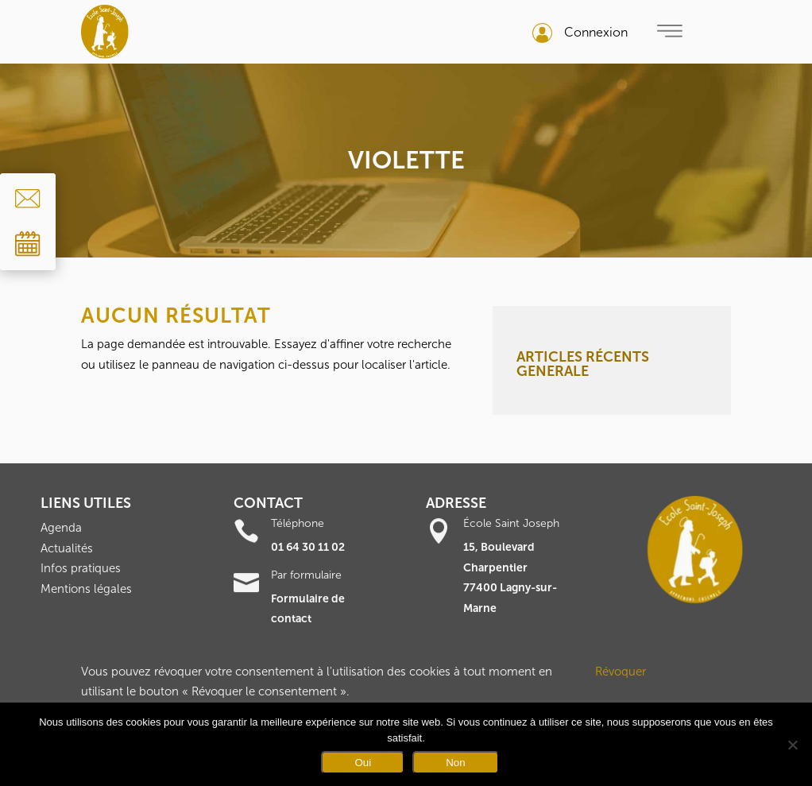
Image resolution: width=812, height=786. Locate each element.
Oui (362, 763)
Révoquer (620, 671)
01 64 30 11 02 (308, 547)
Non (455, 763)
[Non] (792, 745)
